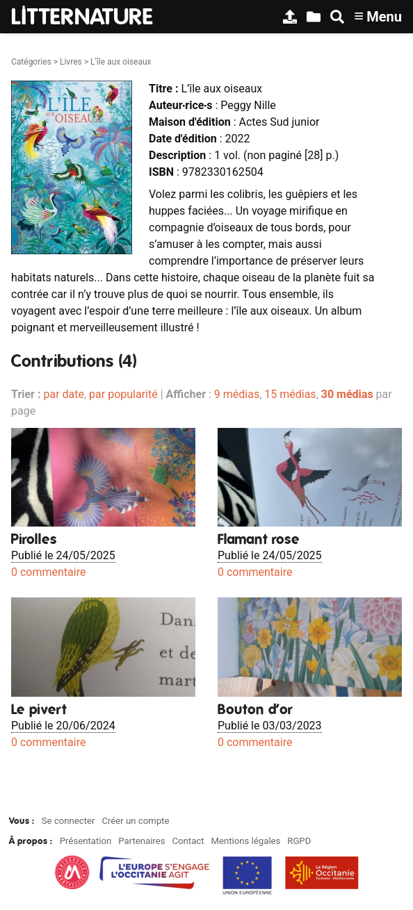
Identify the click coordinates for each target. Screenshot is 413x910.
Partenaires (141, 841)
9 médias (236, 394)
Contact (188, 841)
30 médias (347, 394)
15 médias (290, 394)
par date (63, 394)
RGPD (299, 841)
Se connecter (68, 821)
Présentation (86, 841)
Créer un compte (135, 821)
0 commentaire (48, 572)
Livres (71, 62)
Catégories (31, 62)
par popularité (123, 394)
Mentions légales (245, 841)
